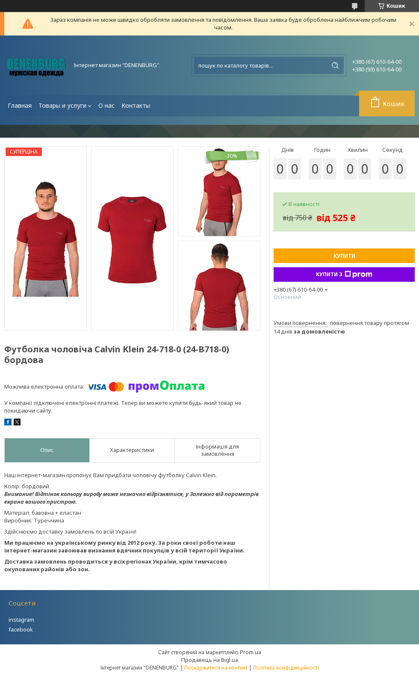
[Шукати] (335, 65)
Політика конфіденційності (286, 667)
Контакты (135, 105)
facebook (21, 629)
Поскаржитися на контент (216, 667)
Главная (20, 105)
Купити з (344, 274)
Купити (344, 256)
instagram (21, 619)
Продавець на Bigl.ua (209, 660)
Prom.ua (250, 652)
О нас (106, 105)
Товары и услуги (62, 105)
